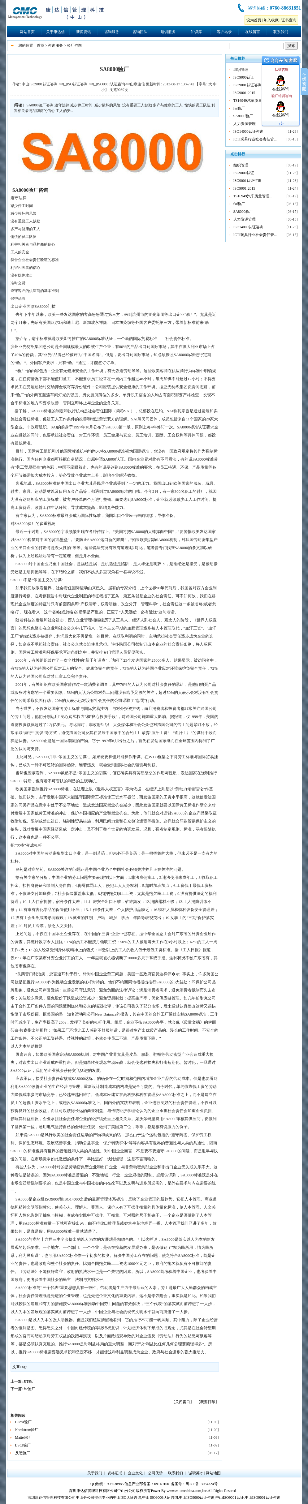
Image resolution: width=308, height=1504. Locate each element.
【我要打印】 (208, 1402)
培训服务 (168, 32)
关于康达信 (55, 32)
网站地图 (213, 1473)
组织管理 (240, 69)
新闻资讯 (83, 32)
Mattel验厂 (23, 1437)
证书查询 (288, 20)
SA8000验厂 (243, 116)
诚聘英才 (196, 1473)
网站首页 (27, 32)
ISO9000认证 (243, 77)
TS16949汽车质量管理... (252, 100)
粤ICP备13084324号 (202, 1484)
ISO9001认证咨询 (247, 85)
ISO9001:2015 (244, 93)
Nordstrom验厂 (27, 1430)
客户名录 (224, 32)
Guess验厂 (23, 1422)
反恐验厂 (22, 1453)
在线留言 (252, 32)
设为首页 (253, 20)
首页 (40, 45)
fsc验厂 (30, 1389)
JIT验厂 (30, 1381)
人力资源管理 (244, 124)
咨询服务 (111, 32)
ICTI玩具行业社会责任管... (255, 139)
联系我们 (280, 32)
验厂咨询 (74, 45)
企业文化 (135, 1473)
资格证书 (114, 1473)
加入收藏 (271, 20)
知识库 (196, 32)
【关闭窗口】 (182, 1402)
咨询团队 (139, 32)
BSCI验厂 (23, 1445)
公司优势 (155, 1473)
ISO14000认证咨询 (248, 131)
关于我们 (94, 1473)
